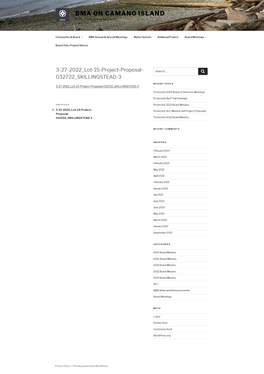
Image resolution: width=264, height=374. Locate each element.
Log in (156, 316)
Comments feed (162, 329)
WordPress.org (162, 335)
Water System (142, 37)
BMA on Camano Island (120, 13)
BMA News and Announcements (171, 290)
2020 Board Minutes (164, 258)
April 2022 (158, 175)
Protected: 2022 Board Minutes (171, 117)
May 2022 (158, 169)
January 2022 (160, 188)
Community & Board (69, 37)
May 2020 (159, 213)
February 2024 (161, 150)
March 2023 (160, 156)
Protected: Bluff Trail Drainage (170, 98)
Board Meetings (196, 37)
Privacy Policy (62, 366)
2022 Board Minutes (164, 271)
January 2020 (160, 226)
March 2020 (160, 220)
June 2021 (158, 201)
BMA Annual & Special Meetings (108, 37)
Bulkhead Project (168, 37)
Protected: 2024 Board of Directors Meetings (179, 92)
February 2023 (161, 163)
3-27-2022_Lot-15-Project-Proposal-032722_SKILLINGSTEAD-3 (97, 86)
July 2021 (158, 194)
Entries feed (160, 322)
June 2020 (159, 207)
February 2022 (161, 182)
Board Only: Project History (72, 45)
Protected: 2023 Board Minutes (171, 104)
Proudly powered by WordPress (90, 366)
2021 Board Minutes (164, 265)
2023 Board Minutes (164, 277)
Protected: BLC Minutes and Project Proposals (179, 111)
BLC (155, 284)
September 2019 (162, 232)
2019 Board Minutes (164, 252)
